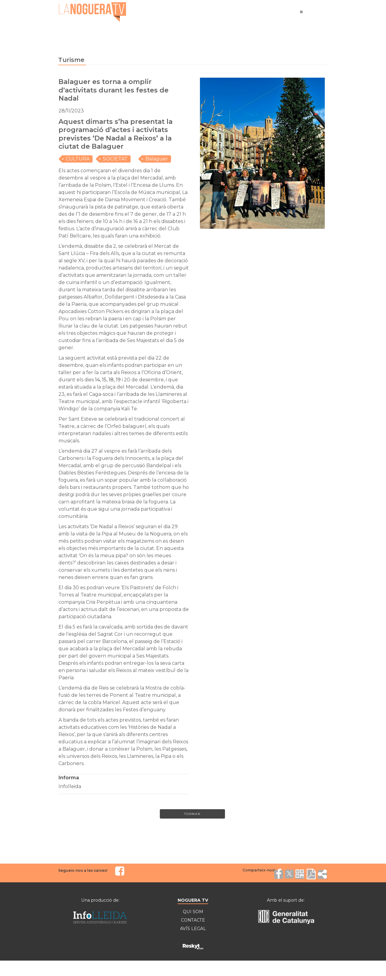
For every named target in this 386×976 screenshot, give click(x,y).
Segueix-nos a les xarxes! (82, 870)
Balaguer (156, 159)
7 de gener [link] (143, 214)
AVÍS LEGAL (193, 928)
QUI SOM (193, 911)
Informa (69, 777)
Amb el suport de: (286, 900)
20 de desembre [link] (144, 380)
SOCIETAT (115, 159)
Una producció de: (100, 900)
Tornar (192, 814)
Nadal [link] (106, 526)
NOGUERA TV (193, 900)
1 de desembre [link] (96, 214)
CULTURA (78, 159)
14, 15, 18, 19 (108, 380)
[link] (108, 380)
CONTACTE (193, 920)
